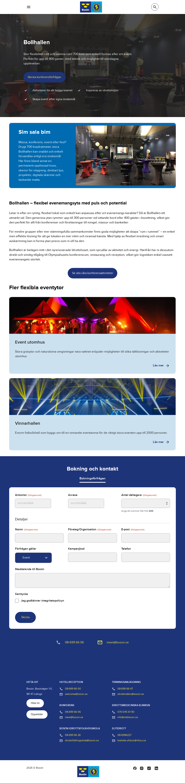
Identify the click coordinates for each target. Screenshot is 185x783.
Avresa (72, 495)
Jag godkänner (42, 600)
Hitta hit (35, 703)
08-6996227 (121, 735)
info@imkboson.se (125, 717)
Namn (26, 529)
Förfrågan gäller (25, 549)
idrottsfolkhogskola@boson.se (79, 740)
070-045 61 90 (123, 712)
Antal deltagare (139, 495)
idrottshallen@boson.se (128, 694)
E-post (132, 529)
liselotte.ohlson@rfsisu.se (129, 740)
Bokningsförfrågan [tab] (92, 478)
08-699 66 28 (70, 735)
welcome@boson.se (73, 694)
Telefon (126, 549)
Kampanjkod (76, 549)
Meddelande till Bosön (29, 569)
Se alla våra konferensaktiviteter (92, 273)
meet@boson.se (118, 642)
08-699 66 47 (122, 689)
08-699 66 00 (70, 689)
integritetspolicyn (52, 600)
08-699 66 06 (74, 642)
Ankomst (28, 495)
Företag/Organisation (89, 529)
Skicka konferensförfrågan (44, 77)
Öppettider (37, 714)
